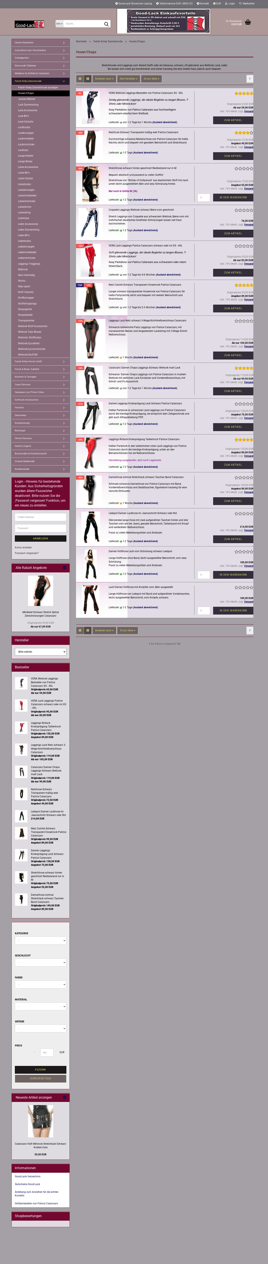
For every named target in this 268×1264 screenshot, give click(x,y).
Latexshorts (24, 206)
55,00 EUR (40, 1154)
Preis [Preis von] (18, 1045)
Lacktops (23, 150)
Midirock (23, 269)
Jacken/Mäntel (26, 99)
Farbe (19, 977)
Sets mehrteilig (26, 275)
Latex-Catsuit (25, 178)
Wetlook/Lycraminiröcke (31, 349)
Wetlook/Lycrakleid (28, 343)
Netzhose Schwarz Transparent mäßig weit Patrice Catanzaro (143, 132)
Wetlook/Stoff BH (28, 354)
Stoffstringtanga (27, 303)
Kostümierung (22, 423)
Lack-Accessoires (27, 110)
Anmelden (40, 538)
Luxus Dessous (23, 384)
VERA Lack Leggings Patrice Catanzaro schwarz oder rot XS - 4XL (145, 245)
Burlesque (20, 430)
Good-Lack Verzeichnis (27, 1176)
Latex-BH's (24, 172)
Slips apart (24, 286)
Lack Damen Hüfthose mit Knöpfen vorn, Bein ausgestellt (141, 587)
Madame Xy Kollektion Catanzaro (32, 73)
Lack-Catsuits (25, 121)
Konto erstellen (23, 547)
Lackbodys (24, 127)
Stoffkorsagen (26, 297)
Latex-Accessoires (28, 167)
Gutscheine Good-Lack (27, 1184)
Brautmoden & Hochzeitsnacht (31, 453)
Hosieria (19, 407)
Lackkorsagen (26, 132)
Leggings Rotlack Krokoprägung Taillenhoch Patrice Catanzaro (144, 439)
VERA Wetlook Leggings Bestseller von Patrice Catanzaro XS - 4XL (146, 92)
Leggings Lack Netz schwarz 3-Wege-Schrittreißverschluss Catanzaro (147, 320)
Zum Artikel (233, 120)
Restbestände (22, 469)
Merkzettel (246, 3)
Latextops (23, 218)
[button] (217, 4)
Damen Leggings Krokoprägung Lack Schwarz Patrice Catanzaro (145, 403)
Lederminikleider (27, 252)
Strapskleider (25, 314)
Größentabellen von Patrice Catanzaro (36, 1203)
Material (21, 999)
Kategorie (21, 933)
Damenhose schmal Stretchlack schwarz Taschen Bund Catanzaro (146, 477)
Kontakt (203, 3)
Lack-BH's (23, 116)
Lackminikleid (26, 138)
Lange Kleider (25, 155)
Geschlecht (23, 955)
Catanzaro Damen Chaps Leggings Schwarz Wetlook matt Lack (144, 367)
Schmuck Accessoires (26, 399)
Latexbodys (24, 184)
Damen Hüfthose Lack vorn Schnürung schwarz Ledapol (140, 551)
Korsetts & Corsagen (25, 376)
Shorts (21, 280)
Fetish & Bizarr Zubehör (27, 369)
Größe (19, 1021)
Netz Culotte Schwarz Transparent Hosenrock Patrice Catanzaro (145, 284)
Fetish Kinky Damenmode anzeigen (38, 87)
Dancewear (20, 415)
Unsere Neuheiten (24, 42)
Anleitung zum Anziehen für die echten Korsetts (36, 1194)
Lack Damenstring (28, 104)
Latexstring (24, 212)
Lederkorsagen (26, 246)
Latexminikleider (27, 195)
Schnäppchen (22, 58)
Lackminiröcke (26, 144)
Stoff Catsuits (26, 292)
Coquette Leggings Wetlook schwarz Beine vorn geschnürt (141, 209)
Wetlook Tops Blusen (29, 331)
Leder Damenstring (28, 229)
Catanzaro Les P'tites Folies (29, 392)
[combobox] (104, 79)
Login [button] (230, 3)
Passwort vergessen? (27, 553)
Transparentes (26, 320)
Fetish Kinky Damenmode (28, 81)
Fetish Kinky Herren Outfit (28, 361)
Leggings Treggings (29, 263)
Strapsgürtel (25, 309)
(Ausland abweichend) (164, 122)
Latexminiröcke (26, 201)
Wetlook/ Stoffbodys (29, 337)
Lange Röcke (25, 161)
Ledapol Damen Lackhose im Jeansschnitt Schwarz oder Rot (143, 513)
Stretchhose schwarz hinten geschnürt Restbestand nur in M (142, 168)
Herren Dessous (23, 438)
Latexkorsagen (26, 189)
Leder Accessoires (28, 224)
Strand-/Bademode (25, 461)
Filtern (40, 1069)
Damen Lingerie (23, 446)
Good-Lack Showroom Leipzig (133, 3)
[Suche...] (59, 23)
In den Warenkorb (233, 197)
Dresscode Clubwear (25, 65)
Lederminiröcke (26, 257)
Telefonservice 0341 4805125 (174, 3)
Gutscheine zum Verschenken (30, 50)
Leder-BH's (24, 235)
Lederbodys (24, 241)
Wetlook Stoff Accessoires (32, 326)
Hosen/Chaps (26, 93)
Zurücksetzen (40, 1078)
